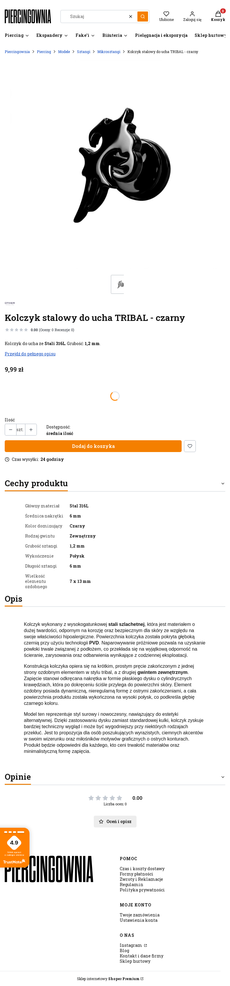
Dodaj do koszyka (93, 446)
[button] (142, 16)
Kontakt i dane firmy (141, 956)
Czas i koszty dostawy (142, 868)
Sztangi (83, 51)
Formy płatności (136, 874)
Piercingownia (17, 51)
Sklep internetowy (108, 978)
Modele (64, 51)
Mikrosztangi (108, 51)
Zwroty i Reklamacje (141, 879)
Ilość (10, 420)
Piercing (44, 51)
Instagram (131, 945)
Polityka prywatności (142, 890)
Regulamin (131, 884)
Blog (124, 950)
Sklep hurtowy (135, 961)
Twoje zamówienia (140, 915)
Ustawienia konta (138, 920)
